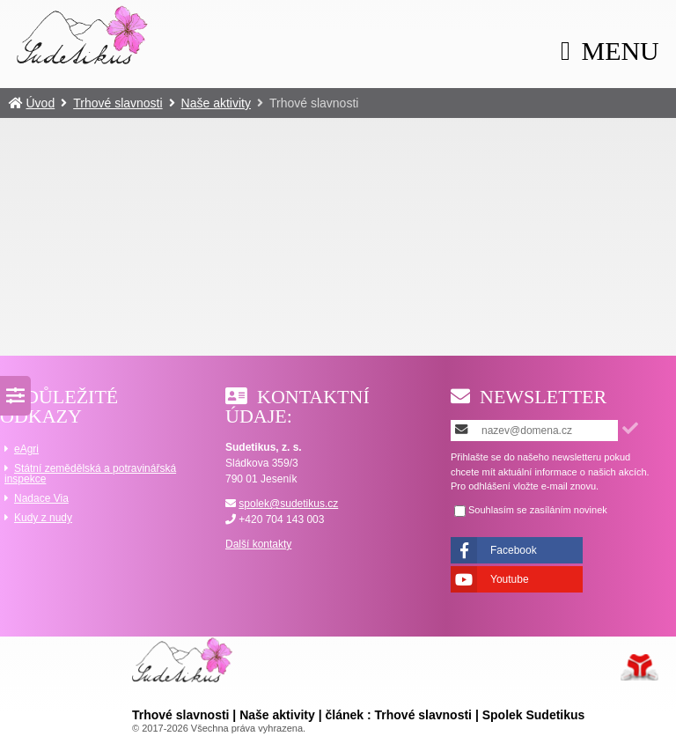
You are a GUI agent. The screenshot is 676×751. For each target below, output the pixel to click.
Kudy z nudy (43, 518)
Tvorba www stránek (639, 667)
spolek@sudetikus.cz (288, 503)
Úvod (83, 34)
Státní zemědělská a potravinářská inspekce (90, 473)
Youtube (509, 579)
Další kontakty (258, 544)
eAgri (26, 449)
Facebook (513, 550)
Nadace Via (41, 498)
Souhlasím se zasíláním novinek (537, 510)
